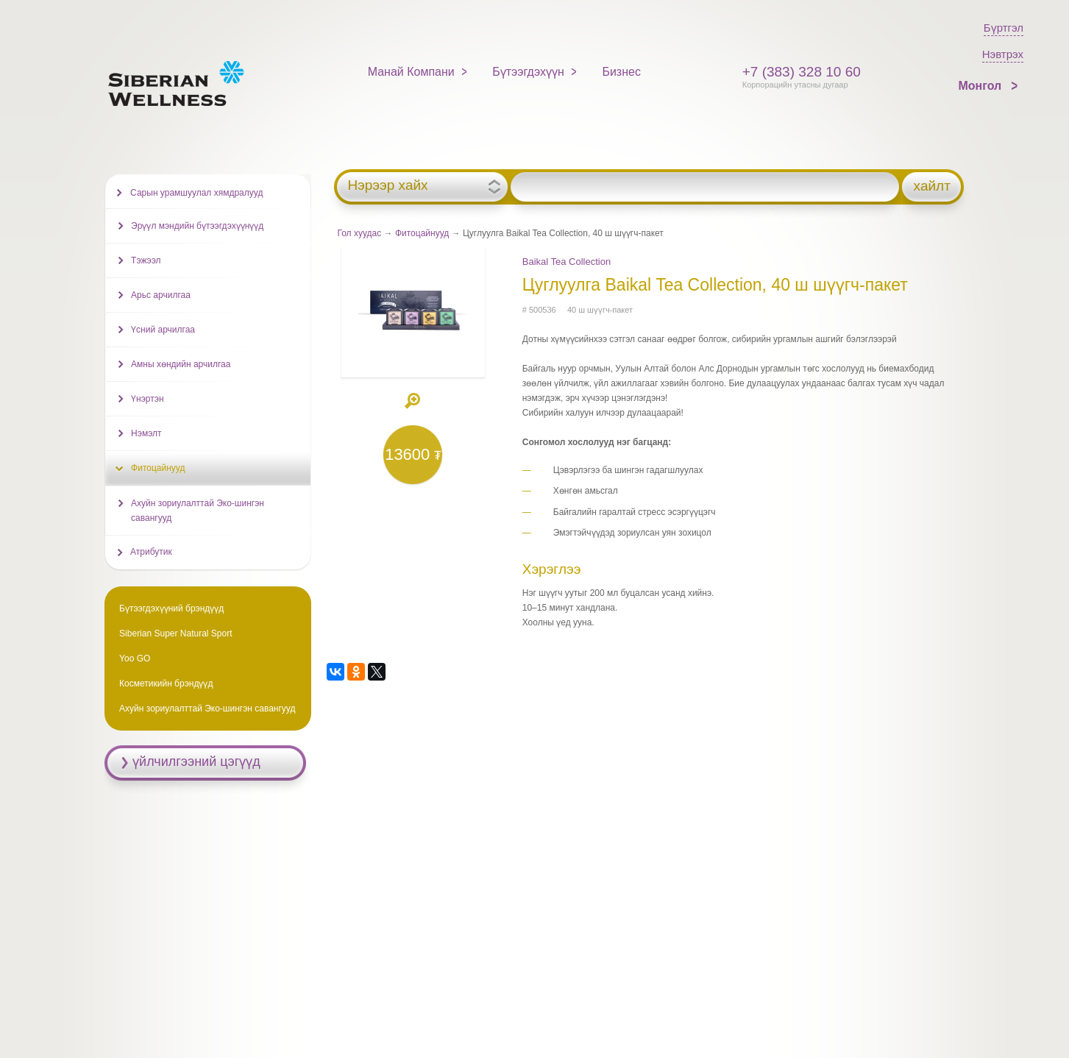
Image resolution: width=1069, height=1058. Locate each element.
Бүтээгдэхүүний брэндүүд (171, 608)
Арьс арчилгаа (161, 295)
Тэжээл (145, 260)
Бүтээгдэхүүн (528, 71)
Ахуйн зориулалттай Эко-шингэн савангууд (197, 510)
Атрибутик (151, 552)
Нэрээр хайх (387, 185)
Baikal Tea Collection (566, 261)
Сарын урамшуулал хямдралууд (196, 193)
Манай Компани (411, 71)
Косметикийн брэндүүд (166, 683)
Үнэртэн (147, 399)
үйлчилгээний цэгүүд (196, 761)
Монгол (982, 85)
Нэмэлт (146, 433)
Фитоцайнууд (422, 233)
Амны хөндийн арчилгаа (180, 364)
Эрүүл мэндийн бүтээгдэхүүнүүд (197, 226)
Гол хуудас (360, 233)
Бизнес (621, 71)
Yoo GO (134, 658)
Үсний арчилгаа (163, 329)
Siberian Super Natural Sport (175, 633)
